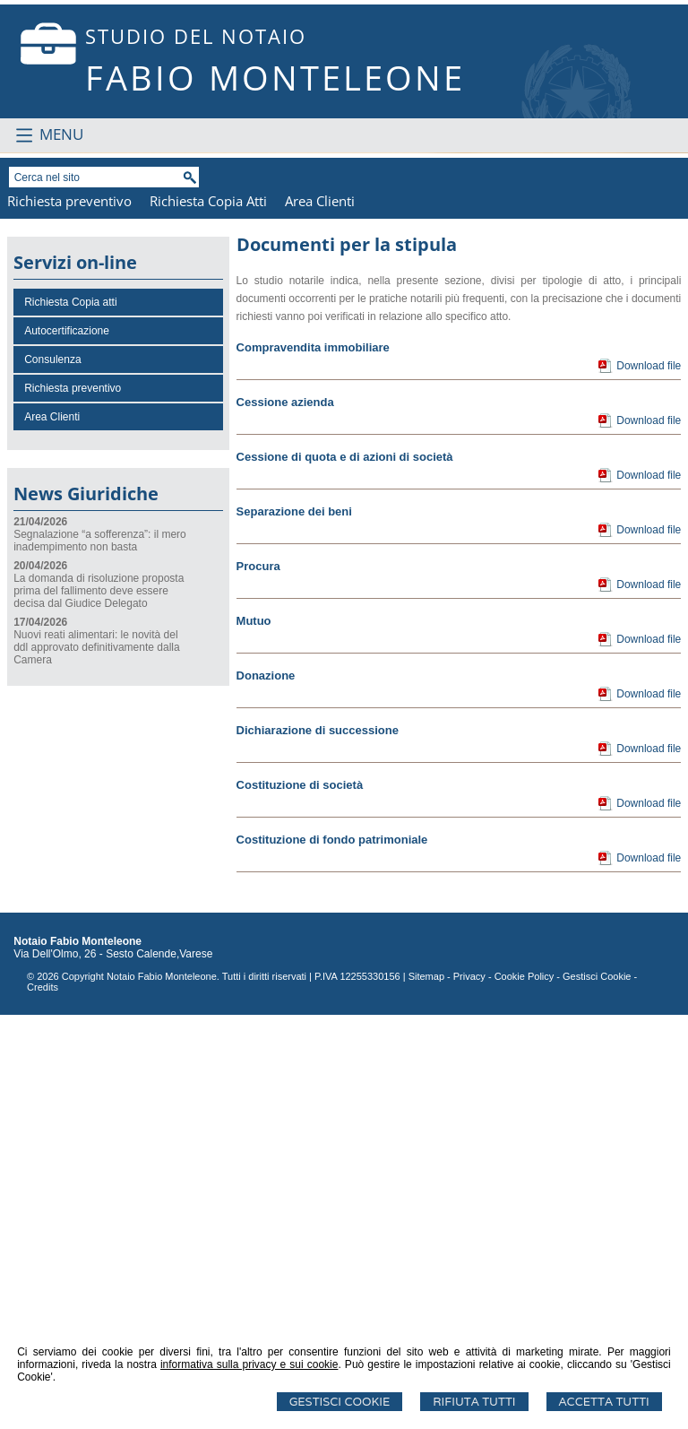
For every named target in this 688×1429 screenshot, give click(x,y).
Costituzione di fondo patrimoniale (332, 1253)
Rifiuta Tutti (474, 1401)
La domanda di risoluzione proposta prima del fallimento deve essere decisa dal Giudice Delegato (98, 1005)
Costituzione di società (300, 1199)
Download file (648, 780)
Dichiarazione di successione (317, 1144)
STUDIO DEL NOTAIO (195, 35)
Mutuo (253, 1035)
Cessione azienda (285, 816)
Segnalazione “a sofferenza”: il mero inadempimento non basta (99, 954)
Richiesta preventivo (69, 615)
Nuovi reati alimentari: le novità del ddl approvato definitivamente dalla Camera (96, 1061)
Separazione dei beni (294, 925)
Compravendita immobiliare (313, 761)
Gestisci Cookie (340, 1401)
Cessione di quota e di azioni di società (344, 871)
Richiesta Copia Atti (208, 615)
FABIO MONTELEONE (275, 77)
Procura (258, 980)
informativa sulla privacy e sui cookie (249, 1364)
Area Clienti (320, 615)
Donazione (266, 1089)
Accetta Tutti (604, 1401)
